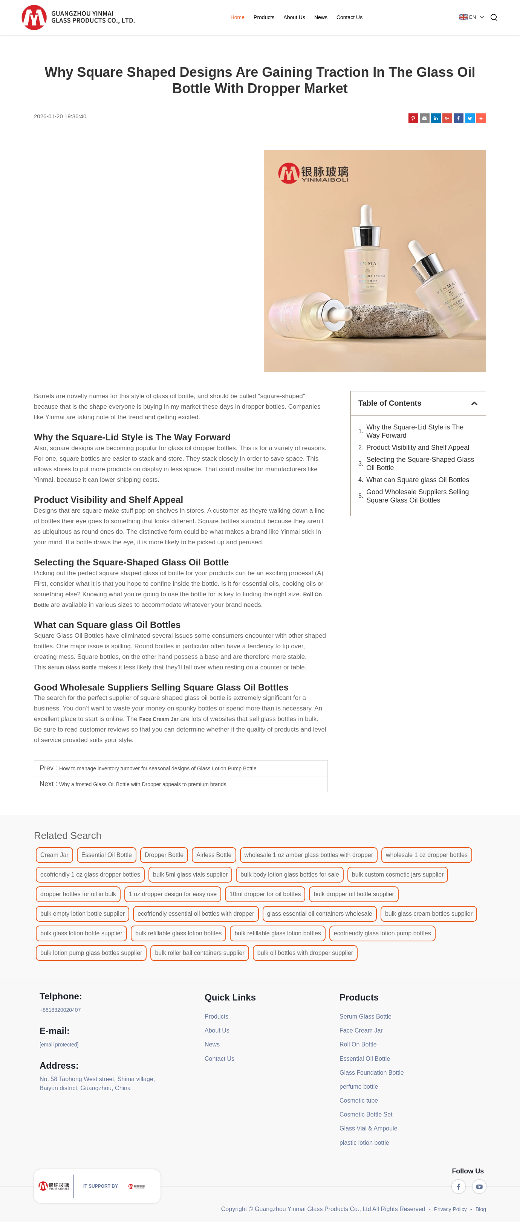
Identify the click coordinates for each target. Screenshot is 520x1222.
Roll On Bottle (358, 1044)
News (321, 17)
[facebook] (458, 1186)
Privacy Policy (450, 1209)
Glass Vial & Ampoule (369, 1128)
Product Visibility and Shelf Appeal (417, 447)
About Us (295, 17)
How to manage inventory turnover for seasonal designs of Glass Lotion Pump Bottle (158, 768)
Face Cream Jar (361, 1030)
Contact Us (350, 17)
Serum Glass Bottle (366, 1016)
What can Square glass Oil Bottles (417, 480)
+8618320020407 (60, 1010)
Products (264, 17)
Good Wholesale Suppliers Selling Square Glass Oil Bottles (417, 496)
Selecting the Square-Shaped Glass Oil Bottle (420, 464)
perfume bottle (359, 1086)
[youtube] (479, 1186)
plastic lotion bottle (364, 1143)
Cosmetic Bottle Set (366, 1114)
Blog (481, 1209)
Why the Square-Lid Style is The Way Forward (414, 431)
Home (238, 17)
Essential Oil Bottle (365, 1059)
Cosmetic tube (359, 1100)
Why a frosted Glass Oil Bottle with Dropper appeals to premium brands (142, 784)
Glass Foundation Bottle (372, 1072)
